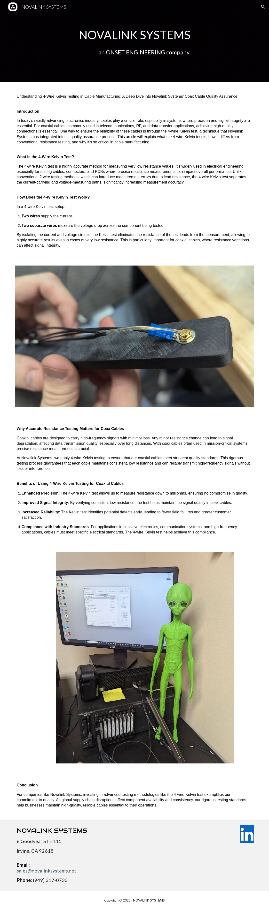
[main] (134, 41)
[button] (263, 7)
